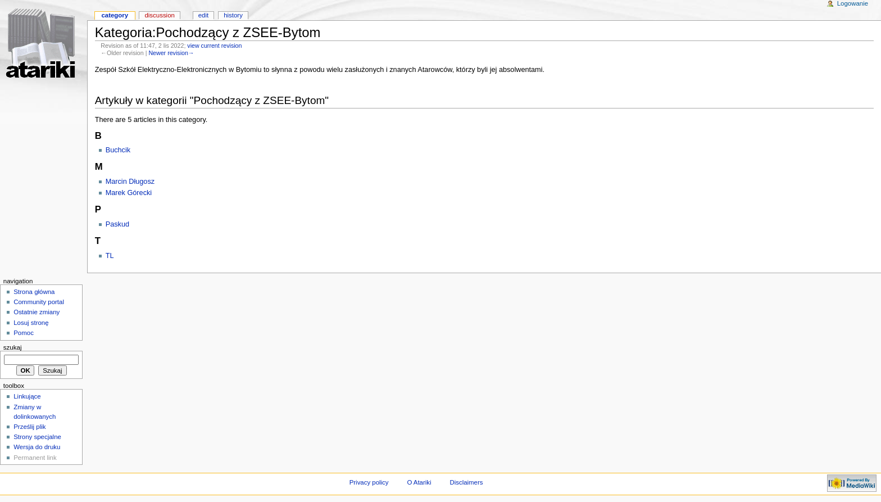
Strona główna (34, 291)
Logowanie (852, 3)
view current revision (214, 45)
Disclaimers (466, 482)
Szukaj (12, 347)
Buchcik (118, 150)
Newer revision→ (171, 52)
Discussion (159, 15)
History (233, 15)
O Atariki (419, 482)
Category (114, 15)
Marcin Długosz (130, 182)
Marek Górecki (129, 193)
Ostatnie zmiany (36, 312)
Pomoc (23, 332)
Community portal (38, 302)
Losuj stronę (30, 322)
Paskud (117, 224)
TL (110, 256)
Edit (203, 15)
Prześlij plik (29, 426)
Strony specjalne (37, 436)
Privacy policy (369, 482)
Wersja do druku (36, 447)
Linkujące (26, 396)
